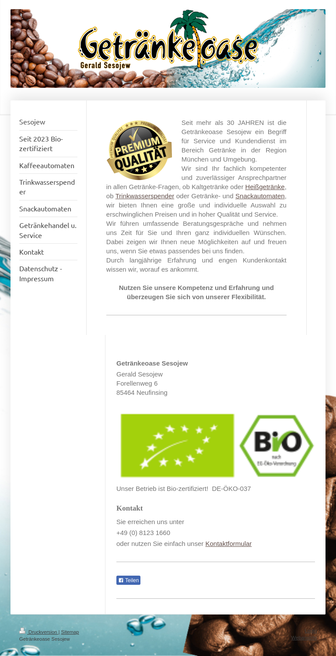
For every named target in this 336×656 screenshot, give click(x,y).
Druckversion (39, 632)
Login (311, 630)
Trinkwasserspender (145, 196)
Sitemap (70, 632)
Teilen (128, 580)
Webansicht (304, 637)
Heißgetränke (265, 186)
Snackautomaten (260, 196)
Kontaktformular (228, 543)
